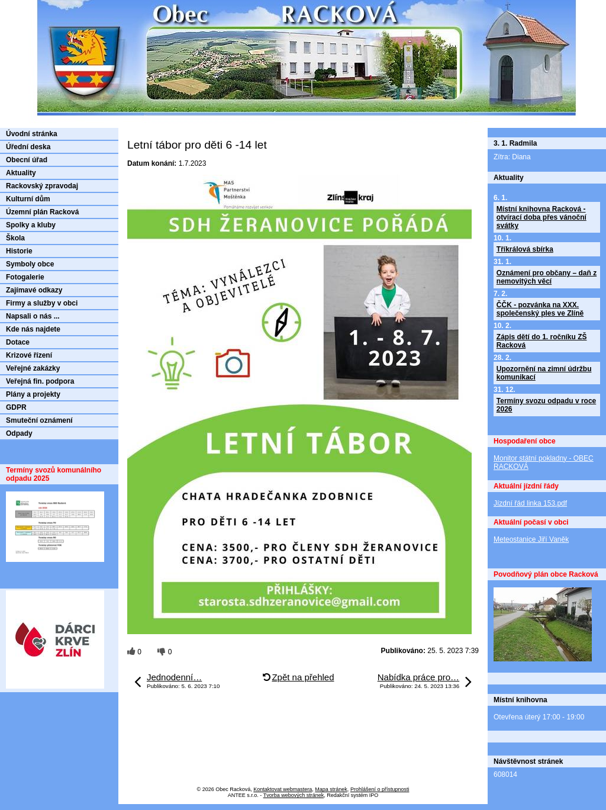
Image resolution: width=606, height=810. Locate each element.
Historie (19, 251)
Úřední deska (28, 147)
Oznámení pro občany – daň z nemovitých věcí (547, 277)
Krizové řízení (29, 355)
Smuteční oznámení (39, 420)
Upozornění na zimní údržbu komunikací (544, 373)
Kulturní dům (28, 199)
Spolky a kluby (31, 225)
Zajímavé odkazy (34, 290)
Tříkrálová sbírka (525, 249)
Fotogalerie (25, 277)
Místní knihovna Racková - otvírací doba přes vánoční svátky (541, 217)
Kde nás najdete (33, 329)
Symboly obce (30, 264)
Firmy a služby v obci (42, 303)
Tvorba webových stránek (293, 795)
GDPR (16, 407)
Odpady (19, 433)
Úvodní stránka (31, 134)
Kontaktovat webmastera (282, 789)
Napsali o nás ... (33, 316)
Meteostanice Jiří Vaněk (531, 539)
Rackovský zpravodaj (42, 186)
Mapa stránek (331, 789)
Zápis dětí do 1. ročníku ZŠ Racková (542, 341)
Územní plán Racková (42, 212)
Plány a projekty (33, 394)
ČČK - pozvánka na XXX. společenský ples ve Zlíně (540, 309)
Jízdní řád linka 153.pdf (530, 503)
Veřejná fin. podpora (40, 381)
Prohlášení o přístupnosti (380, 789)
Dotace (18, 342)
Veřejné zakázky (33, 368)
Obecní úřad (26, 160)
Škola (15, 238)
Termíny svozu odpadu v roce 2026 (546, 405)
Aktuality (21, 173)
